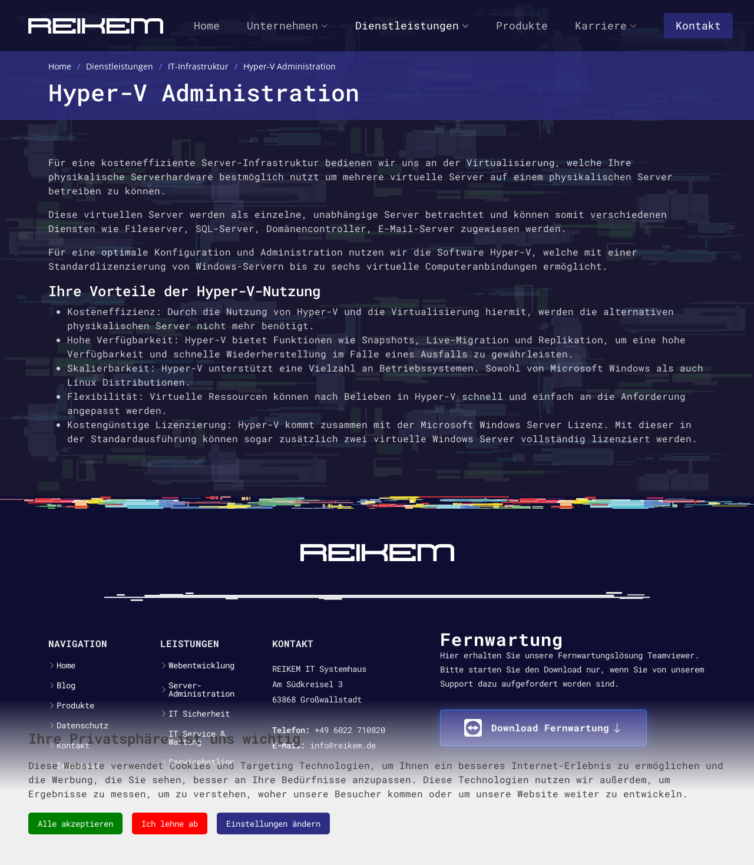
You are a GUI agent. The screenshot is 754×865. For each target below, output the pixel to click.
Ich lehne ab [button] (169, 823)
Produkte (522, 25)
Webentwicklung (201, 665)
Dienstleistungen (412, 25)
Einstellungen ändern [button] (273, 823)
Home (207, 25)
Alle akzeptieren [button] (75, 823)
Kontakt (698, 25)
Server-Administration (201, 689)
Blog (66, 685)
